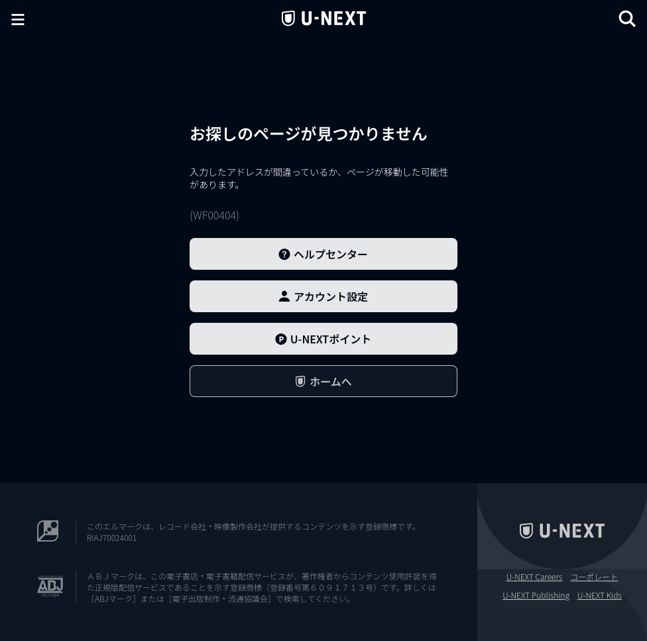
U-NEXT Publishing (535, 595)
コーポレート (594, 576)
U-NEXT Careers (534, 576)
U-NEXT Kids (599, 595)
